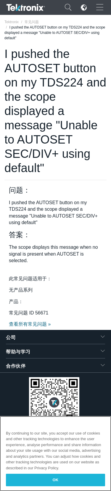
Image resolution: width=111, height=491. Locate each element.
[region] (55, 453)
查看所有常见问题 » (30, 324)
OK (56, 480)
